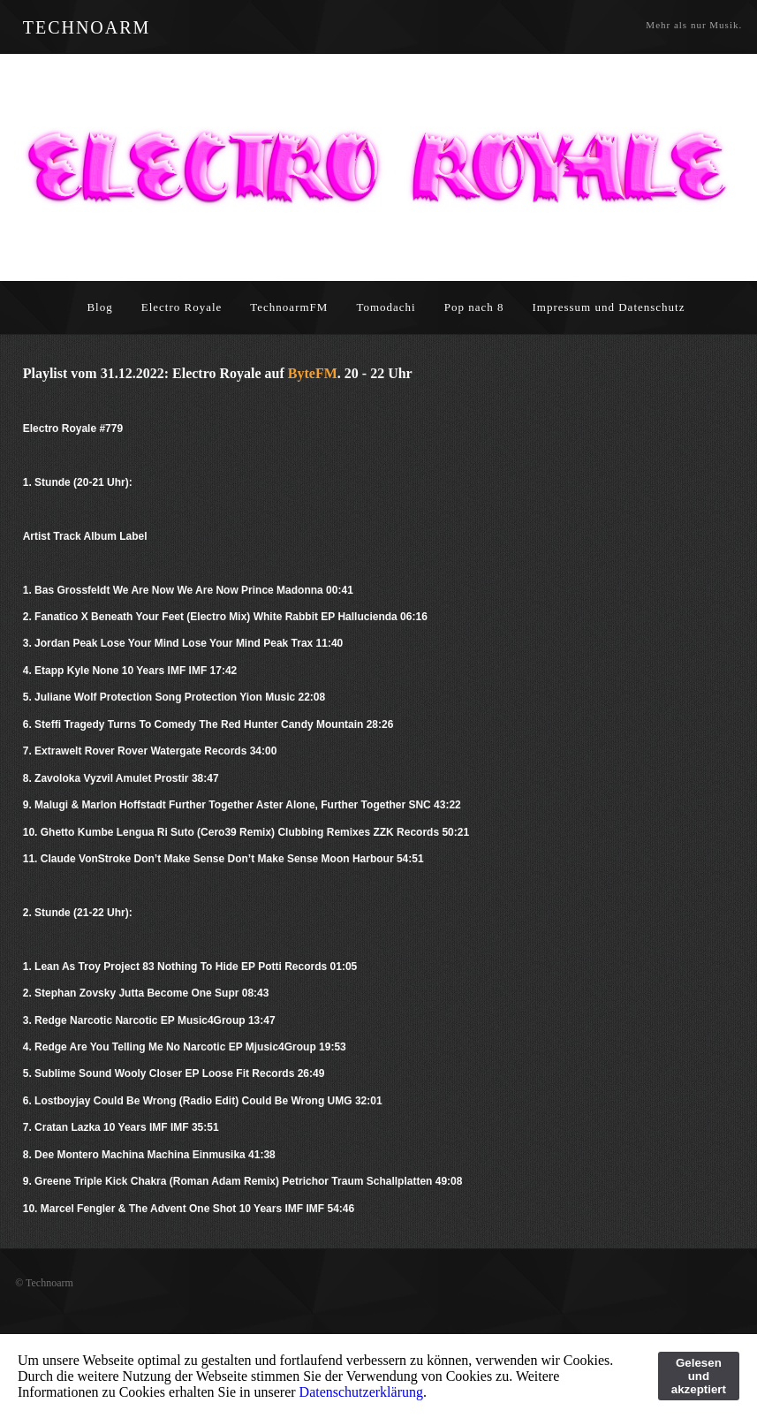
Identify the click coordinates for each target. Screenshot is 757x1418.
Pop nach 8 (474, 307)
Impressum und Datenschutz (608, 307)
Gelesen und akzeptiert (698, 1376)
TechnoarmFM (289, 307)
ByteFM (312, 373)
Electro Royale (182, 307)
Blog (99, 307)
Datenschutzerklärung (361, 1391)
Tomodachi (385, 307)
